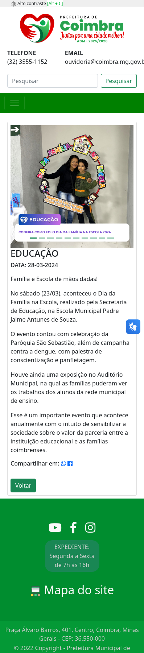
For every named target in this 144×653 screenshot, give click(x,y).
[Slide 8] (93, 238)
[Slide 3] (50, 238)
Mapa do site (72, 590)
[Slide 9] (102, 238)
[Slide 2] (42, 238)
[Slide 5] (68, 238)
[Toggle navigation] (14, 103)
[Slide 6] (76, 238)
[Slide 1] (33, 238)
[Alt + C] (55, 3)
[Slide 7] (85, 238)
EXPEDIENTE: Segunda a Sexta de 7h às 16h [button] (71, 556)
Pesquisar (119, 81)
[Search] (52, 81)
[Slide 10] (110, 238)
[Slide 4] (59, 238)
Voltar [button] (23, 485)
